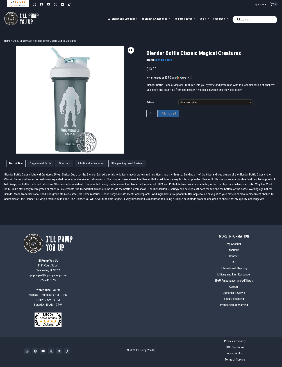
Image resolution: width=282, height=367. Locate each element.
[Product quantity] (152, 113)
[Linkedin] (62, 4)
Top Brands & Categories (155, 18)
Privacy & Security (235, 341)
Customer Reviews (234, 293)
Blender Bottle (163, 59)
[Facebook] (41, 4)
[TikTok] (69, 4)
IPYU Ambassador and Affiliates (234, 280)
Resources (220, 18)
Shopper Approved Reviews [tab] (127, 163)
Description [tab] (16, 163)
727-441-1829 (48, 280)
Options (150, 102)
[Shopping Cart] (274, 4)
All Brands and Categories (122, 18)
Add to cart (169, 113)
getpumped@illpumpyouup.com (48, 275)
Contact (233, 256)
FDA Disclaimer (235, 347)
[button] (131, 50)
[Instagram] (34, 4)
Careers (233, 286)
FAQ (233, 262)
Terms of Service (235, 359)
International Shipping (234, 268)
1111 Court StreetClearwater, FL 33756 (48, 265)
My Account (260, 4)
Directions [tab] (64, 163)
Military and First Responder (234, 274)
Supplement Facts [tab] (40, 163)
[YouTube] (48, 4)
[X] (55, 4)
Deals (204, 18)
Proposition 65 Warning (234, 305)
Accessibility (235, 353)
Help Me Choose (185, 18)
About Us (234, 250)
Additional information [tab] (91, 163)
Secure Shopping (234, 298)
